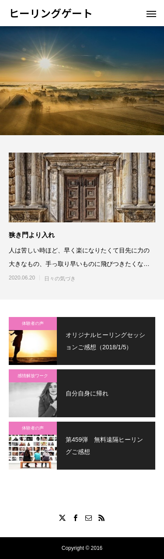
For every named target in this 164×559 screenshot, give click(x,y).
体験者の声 (33, 323)
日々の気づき (60, 279)
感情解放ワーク (32, 375)
